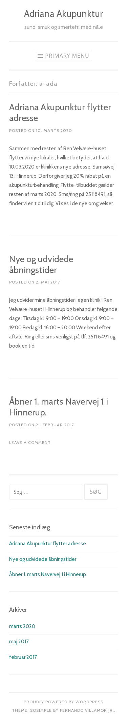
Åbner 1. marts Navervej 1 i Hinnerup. (58, 407)
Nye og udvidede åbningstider (41, 264)
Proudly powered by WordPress (63, 701)
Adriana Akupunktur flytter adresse (60, 112)
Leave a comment (30, 442)
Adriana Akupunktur (63, 13)
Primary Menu (67, 55)
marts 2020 (22, 626)
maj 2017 (19, 642)
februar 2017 (23, 657)
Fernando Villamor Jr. (87, 710)
